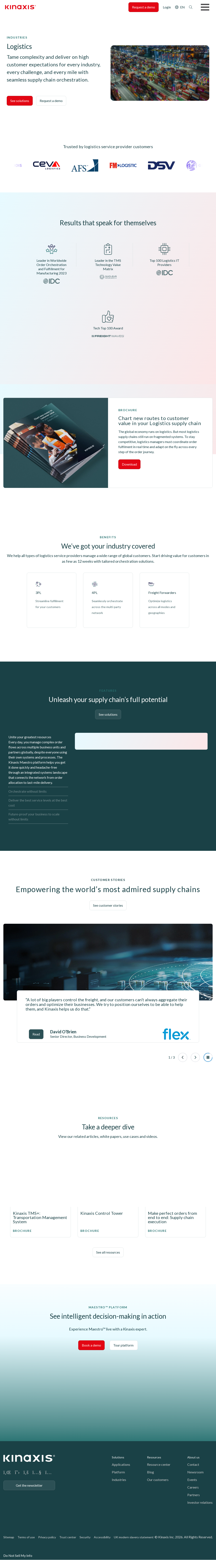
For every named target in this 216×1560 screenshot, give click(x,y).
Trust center (67, 1537)
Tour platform (123, 1345)
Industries (119, 1480)
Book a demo (91, 1345)
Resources (154, 1457)
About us (193, 1457)
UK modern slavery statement (134, 1537)
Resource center (158, 1464)
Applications (121, 1464)
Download (129, 464)
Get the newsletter (29, 1485)
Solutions (118, 1457)
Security (85, 1537)
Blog (150, 1472)
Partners (193, 1495)
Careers (193, 1487)
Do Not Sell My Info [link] (17, 1555)
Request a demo (143, 7)
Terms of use (26, 1537)
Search (190, 7)
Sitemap (8, 1537)
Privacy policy (47, 1537)
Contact (193, 1464)
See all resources (108, 1252)
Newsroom (195, 1472)
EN (182, 7)
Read (36, 1034)
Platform (118, 1472)
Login (167, 7)
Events (192, 1480)
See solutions (19, 101)
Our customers (158, 1480)
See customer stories (108, 905)
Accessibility (102, 1537)
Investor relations (200, 1502)
